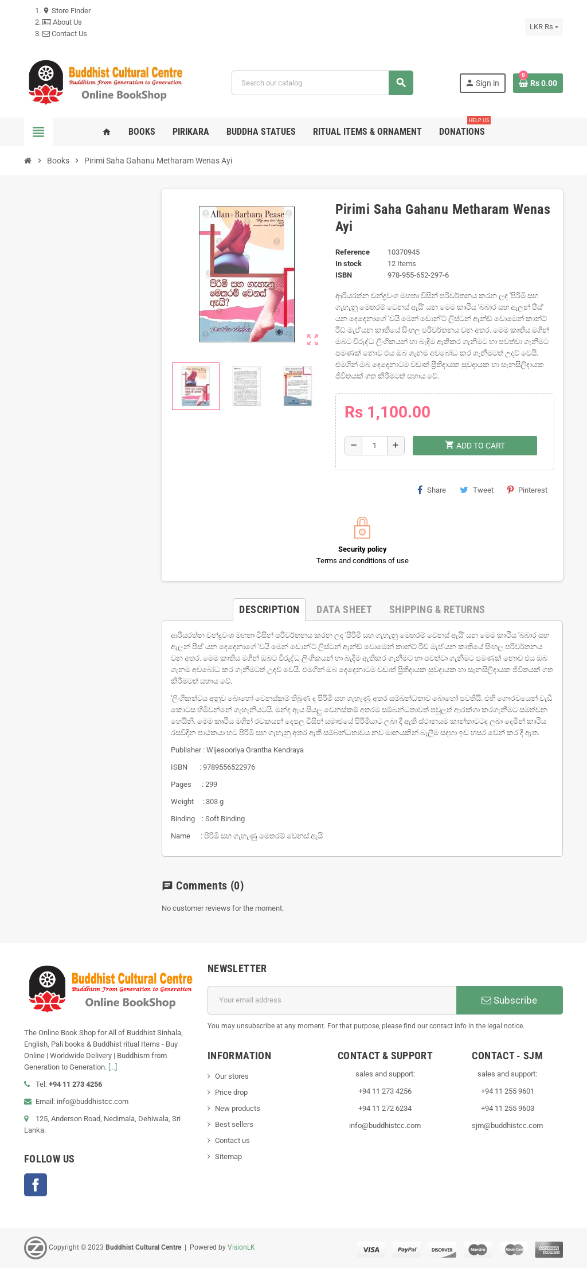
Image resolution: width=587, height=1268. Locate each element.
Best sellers (234, 1124)
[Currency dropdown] (544, 27)
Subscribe (509, 1000)
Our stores (232, 1076)
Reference (352, 252)
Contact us (232, 1140)
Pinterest (527, 489)
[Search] (322, 83)
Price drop (231, 1092)
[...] (112, 1067)
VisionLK (241, 1247)
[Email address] (332, 1000)
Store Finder (66, 10)
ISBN (343, 275)
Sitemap (228, 1156)
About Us (62, 22)
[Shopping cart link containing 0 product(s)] (538, 83)
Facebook (35, 1184)
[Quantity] (375, 445)
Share (431, 489)
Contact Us (64, 33)
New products (237, 1108)
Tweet (477, 489)
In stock (348, 263)
